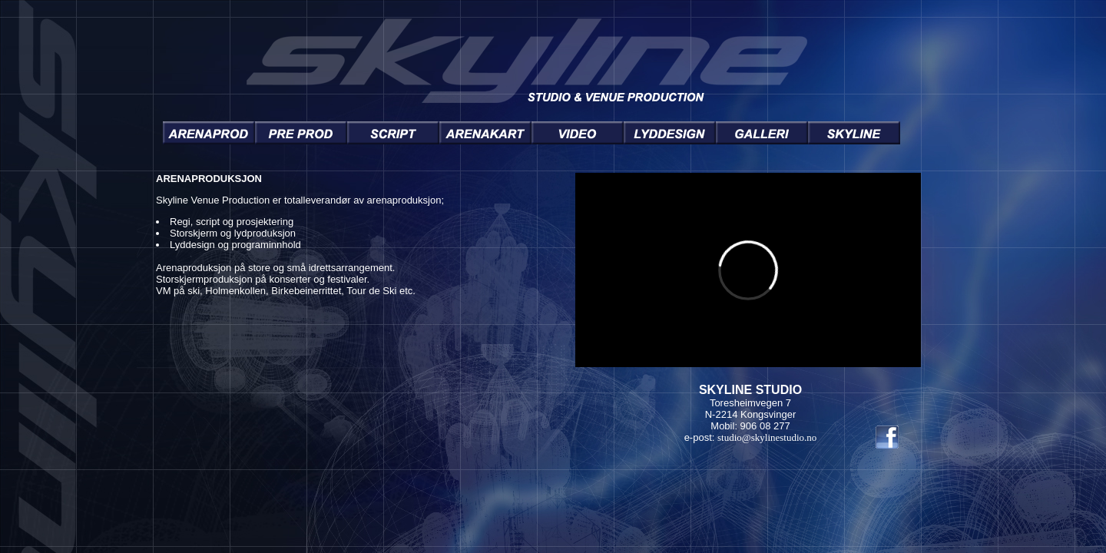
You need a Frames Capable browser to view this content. (531, 308)
